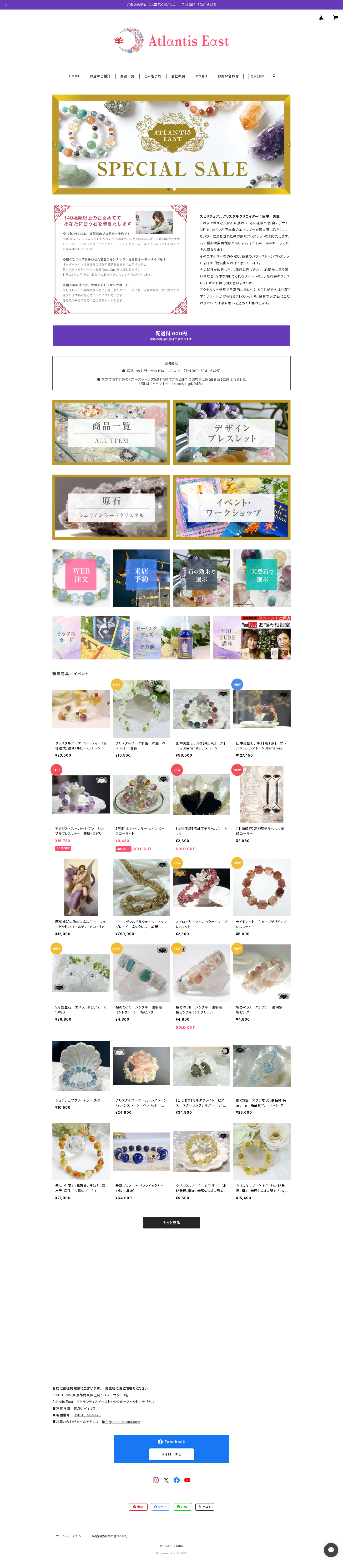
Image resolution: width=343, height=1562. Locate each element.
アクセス (201, 76)
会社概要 (178, 76)
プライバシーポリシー (70, 1536)
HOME (74, 76)
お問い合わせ (228, 76)
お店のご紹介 (100, 76)
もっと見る (171, 1222)
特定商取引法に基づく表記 (110, 1536)
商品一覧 (127, 76)
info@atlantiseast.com (121, 1422)
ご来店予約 (152, 76)
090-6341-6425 (87, 1415)
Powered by (171, 1553)
